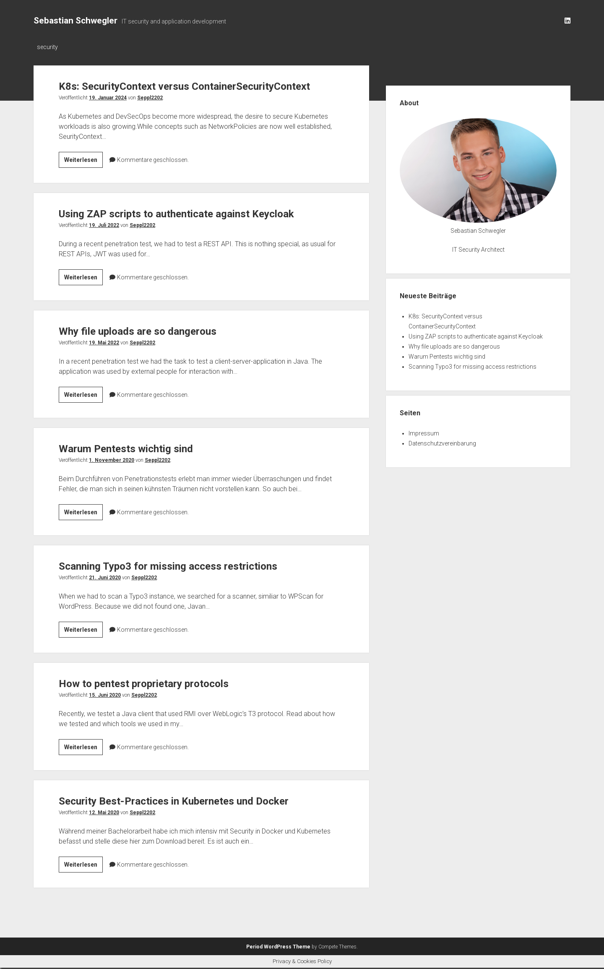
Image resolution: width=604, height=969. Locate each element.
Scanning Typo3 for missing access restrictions (185, 582)
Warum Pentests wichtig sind (136, 464)
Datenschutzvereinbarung (442, 443)
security (47, 47)
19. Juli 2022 (104, 241)
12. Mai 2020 (104, 828)
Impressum (424, 433)
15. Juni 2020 (105, 711)
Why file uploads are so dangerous (150, 347)
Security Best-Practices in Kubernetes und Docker (191, 816)
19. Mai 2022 (104, 359)
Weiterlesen (83, 177)
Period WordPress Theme (278, 948)
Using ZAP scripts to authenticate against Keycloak (195, 229)
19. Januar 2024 (108, 114)
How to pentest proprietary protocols (157, 699)
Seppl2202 (150, 114)
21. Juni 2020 (105, 594)
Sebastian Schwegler (75, 21)
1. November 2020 (111, 476)
